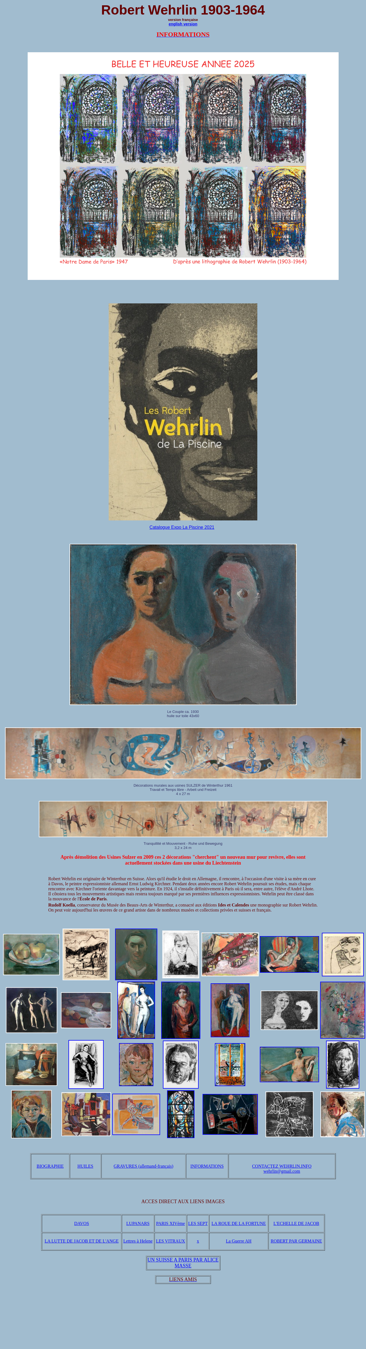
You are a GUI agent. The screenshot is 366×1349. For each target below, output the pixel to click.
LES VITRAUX (170, 1241)
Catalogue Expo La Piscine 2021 (181, 527)
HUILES (85, 1166)
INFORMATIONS (207, 1166)
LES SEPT (198, 1223)
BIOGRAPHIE (50, 1166)
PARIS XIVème (170, 1223)
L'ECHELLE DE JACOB (296, 1223)
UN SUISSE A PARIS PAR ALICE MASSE (183, 1263)
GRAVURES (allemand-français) (143, 1166)
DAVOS (81, 1223)
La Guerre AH (239, 1241)
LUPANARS (137, 1223)
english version (183, 24)
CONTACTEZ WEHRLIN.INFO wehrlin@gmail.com (282, 1169)
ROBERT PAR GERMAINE (296, 1241)
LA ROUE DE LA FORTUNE (238, 1223)
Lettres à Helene (138, 1241)
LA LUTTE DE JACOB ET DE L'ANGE (82, 1241)
